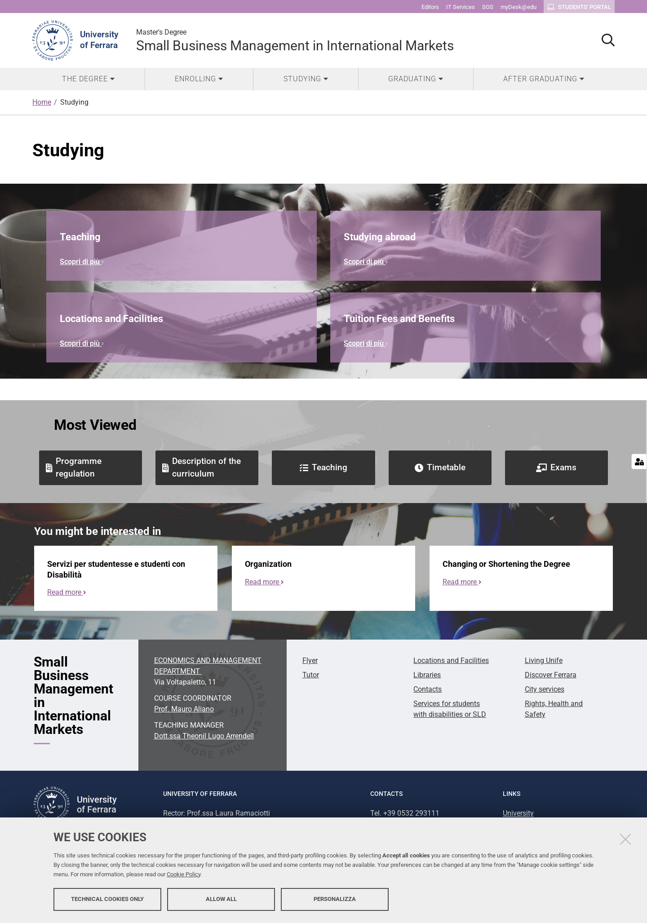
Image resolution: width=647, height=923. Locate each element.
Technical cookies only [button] (107, 899)
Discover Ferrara (550, 675)
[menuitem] (88, 79)
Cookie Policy (183, 874)
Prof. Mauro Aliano (184, 709)
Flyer (310, 660)
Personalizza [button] (335, 899)
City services (544, 689)
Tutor (310, 675)
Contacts (427, 689)
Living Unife (544, 660)
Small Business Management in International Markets (295, 40)
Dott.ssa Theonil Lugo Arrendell (204, 736)
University (518, 813)
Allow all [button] (221, 899)
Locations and (451, 660)
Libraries (427, 675)
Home (41, 102)
